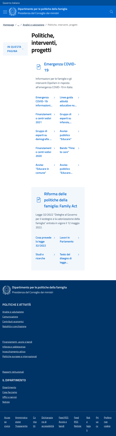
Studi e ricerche (40, 256)
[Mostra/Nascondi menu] (5, 12)
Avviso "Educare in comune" (42, 169)
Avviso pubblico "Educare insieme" (65, 169)
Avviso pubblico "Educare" (65, 135)
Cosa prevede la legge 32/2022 (43, 242)
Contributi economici (13, 321)
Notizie (6, 402)
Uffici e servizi (9, 397)
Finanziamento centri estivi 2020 (43, 152)
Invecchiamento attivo (13, 351)
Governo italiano (11, 3)
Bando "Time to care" (67, 150)
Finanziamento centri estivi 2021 (43, 118)
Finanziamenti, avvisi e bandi (17, 342)
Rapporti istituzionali (13, 372)
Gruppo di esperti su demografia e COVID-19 (43, 135)
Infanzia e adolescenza (13, 346)
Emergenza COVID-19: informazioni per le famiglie (44, 101)
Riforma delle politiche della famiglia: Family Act (60, 200)
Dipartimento (9, 387)
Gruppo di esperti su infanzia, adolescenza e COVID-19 (68, 118)
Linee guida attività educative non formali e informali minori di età (68, 101)
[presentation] (111, 12)
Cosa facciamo (9, 392)
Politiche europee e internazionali (19, 356)
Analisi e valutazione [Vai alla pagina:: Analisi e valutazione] (33, 25)
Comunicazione (10, 316)
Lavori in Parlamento (67, 239)
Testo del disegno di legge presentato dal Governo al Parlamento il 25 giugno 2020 (68, 258)
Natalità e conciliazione (14, 326)
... (18, 25)
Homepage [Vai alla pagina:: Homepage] (8, 25)
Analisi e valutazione (13, 312)
